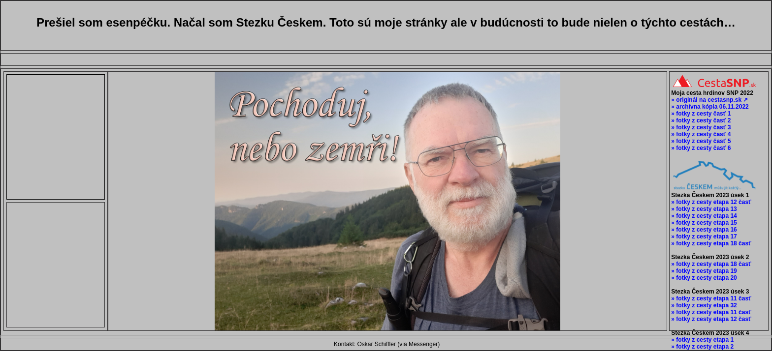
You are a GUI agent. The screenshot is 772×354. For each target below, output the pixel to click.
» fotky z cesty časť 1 (700, 113)
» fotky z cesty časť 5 (700, 141)
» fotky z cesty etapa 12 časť (710, 202)
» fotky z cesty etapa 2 (702, 346)
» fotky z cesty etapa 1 (702, 339)
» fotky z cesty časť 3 (700, 127)
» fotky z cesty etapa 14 (703, 215)
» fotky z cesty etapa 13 (703, 209)
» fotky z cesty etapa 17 (703, 236)
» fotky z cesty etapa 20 (703, 277)
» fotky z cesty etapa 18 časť (710, 243)
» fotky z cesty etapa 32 (703, 305)
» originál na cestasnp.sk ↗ (709, 99)
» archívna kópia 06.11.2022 (709, 106)
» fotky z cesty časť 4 (700, 134)
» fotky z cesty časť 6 (700, 148)
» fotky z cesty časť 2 (700, 120)
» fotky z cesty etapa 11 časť (710, 298)
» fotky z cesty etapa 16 (703, 229)
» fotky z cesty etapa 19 (703, 270)
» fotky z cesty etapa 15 (703, 222)
